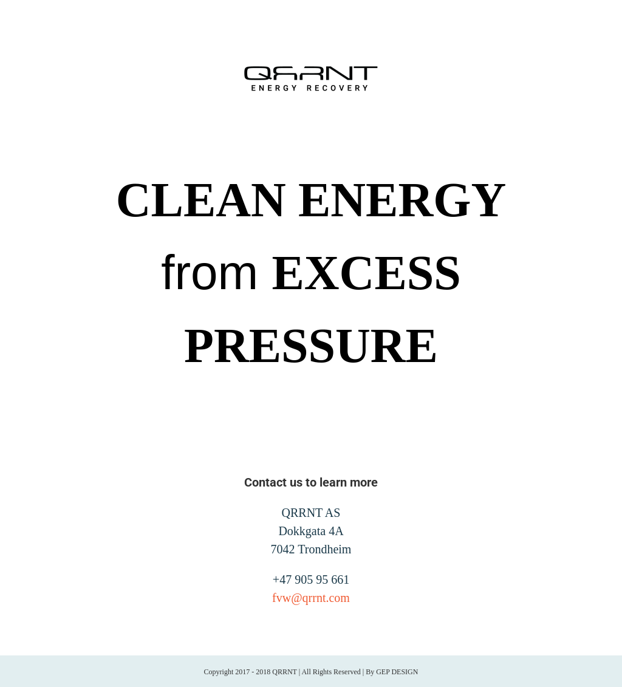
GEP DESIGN (397, 672)
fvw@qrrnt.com (311, 597)
